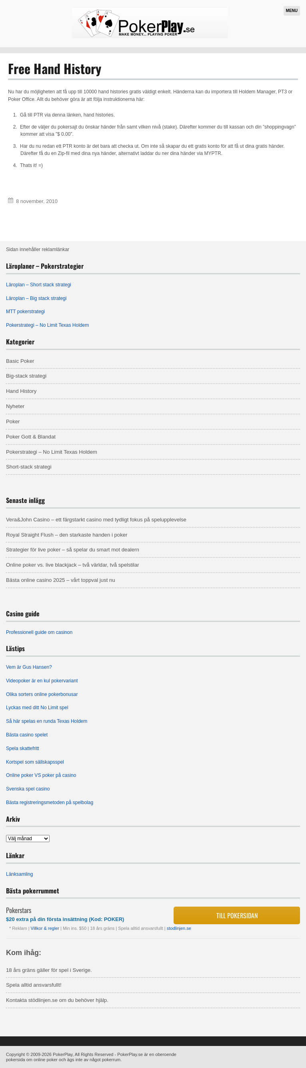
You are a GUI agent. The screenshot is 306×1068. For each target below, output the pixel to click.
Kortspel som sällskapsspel (35, 762)
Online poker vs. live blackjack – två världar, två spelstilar (72, 565)
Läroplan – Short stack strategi (38, 285)
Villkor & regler (45, 928)
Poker (13, 421)
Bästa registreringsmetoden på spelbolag (49, 802)
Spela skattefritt (22, 748)
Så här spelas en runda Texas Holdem (46, 721)
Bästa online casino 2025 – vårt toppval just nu (60, 580)
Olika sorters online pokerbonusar (42, 694)
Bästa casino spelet (27, 735)
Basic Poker (20, 361)
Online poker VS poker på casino (41, 775)
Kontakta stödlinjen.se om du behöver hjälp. (57, 1000)
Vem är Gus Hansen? (29, 667)
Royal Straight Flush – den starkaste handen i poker (67, 535)
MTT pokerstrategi (25, 311)
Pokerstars (18, 910)
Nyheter (15, 406)
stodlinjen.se (179, 928)
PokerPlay (62, 1054)
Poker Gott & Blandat (31, 437)
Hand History (21, 391)
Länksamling (19, 874)
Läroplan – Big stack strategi (36, 298)
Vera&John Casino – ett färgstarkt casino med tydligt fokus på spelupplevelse (96, 520)
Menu (292, 10)
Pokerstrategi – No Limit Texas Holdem (47, 325)
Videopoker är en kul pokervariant (42, 681)
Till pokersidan (237, 915)
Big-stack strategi (26, 376)
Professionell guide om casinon (39, 632)
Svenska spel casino (28, 789)
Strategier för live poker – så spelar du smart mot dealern (72, 550)
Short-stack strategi (29, 467)
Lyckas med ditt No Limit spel (37, 707)
